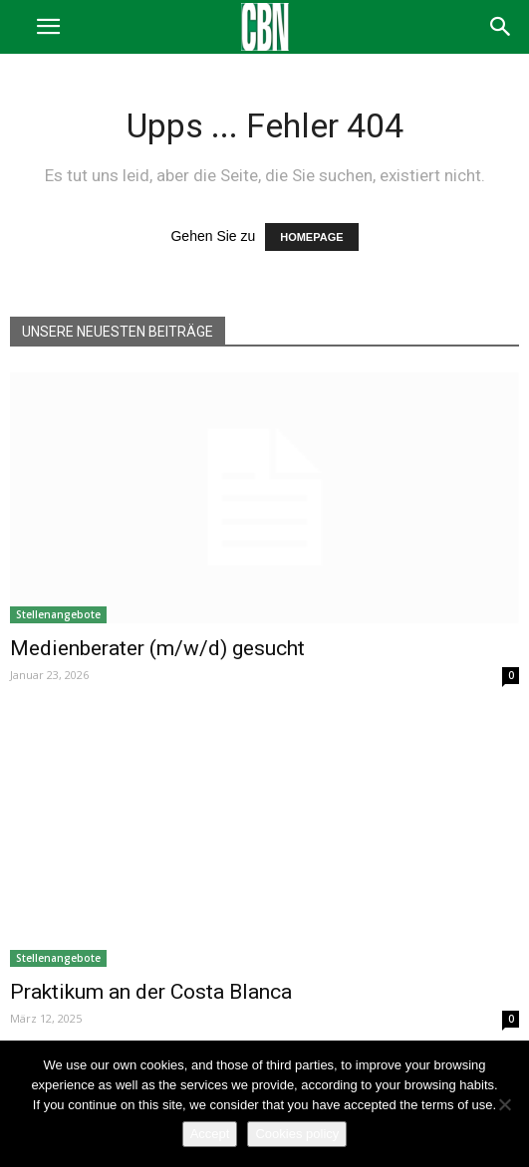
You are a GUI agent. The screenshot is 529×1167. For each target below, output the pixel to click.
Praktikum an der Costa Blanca (151, 992)
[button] (501, 27)
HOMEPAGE (311, 237)
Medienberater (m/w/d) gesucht (157, 648)
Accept (210, 1133)
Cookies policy (297, 1133)
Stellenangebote (58, 614)
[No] (504, 1104)
